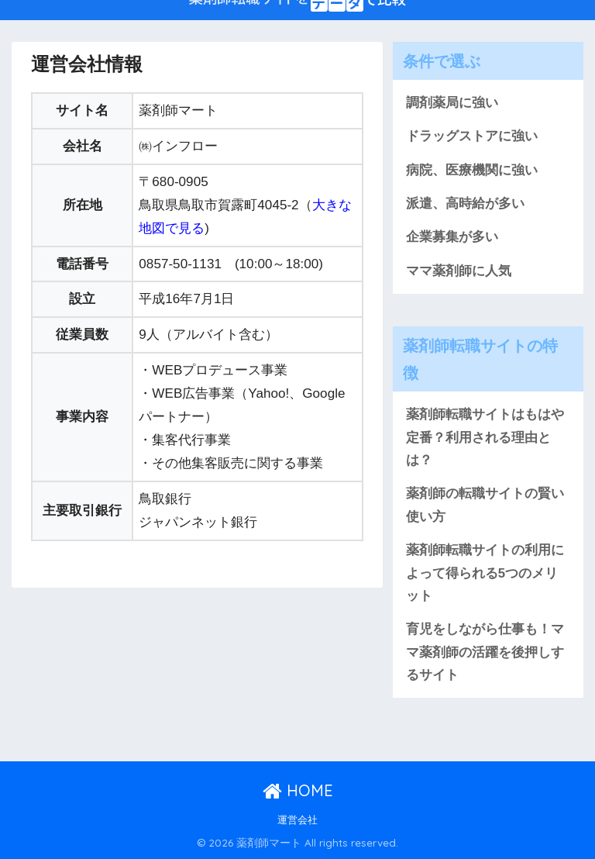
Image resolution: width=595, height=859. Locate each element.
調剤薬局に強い (452, 102)
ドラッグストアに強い (472, 136)
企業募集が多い (452, 236)
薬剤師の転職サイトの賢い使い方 (485, 504)
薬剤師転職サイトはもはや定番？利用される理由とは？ (485, 437)
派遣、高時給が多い (465, 203)
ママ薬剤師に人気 (458, 271)
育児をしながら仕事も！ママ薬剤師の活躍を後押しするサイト (485, 652)
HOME (298, 790)
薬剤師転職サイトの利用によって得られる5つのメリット (485, 573)
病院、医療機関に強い (472, 170)
